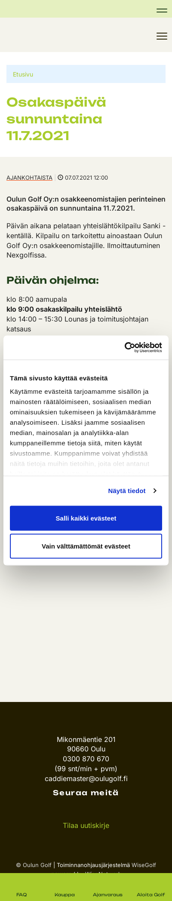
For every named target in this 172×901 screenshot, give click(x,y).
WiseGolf (144, 864)
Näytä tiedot (127, 490)
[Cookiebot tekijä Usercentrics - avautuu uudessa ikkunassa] (124, 347)
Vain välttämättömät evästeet (86, 546)
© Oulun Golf (34, 864)
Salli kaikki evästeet (86, 517)
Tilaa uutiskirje (86, 825)
